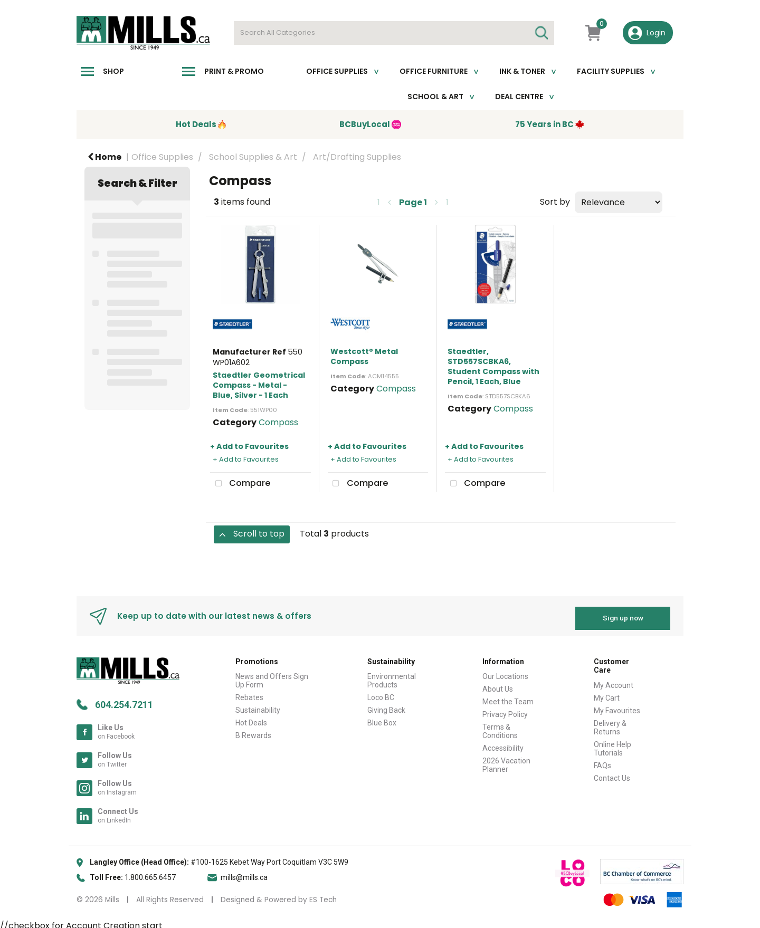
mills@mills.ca (244, 872)
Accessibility (503, 744)
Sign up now (623, 613)
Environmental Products (391, 676)
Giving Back (386, 706)
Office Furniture (434, 71)
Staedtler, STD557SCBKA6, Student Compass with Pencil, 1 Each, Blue (493, 366)
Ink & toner (522, 71)
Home (104, 157)
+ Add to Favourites (249, 446)
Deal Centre (519, 96)
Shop (113, 71)
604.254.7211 (124, 699)
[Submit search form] (541, 33)
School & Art (435, 96)
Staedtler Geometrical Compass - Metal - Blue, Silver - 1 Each (259, 385)
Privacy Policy (505, 710)
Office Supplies (337, 71)
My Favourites (617, 706)
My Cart (607, 694)
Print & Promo (234, 71)
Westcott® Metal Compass (364, 356)
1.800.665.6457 (150, 872)
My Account (613, 681)
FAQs (602, 761)
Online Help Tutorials (612, 744)
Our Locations (505, 672)
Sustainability (257, 706)
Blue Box (381, 718)
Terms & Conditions (500, 727)
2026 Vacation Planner (506, 760)
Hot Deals (251, 718)
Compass (278, 422)
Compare (240, 483)
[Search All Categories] (394, 33)
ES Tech (323, 895)
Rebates (249, 693)
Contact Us (612, 774)
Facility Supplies (610, 71)
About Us (497, 685)
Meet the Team (508, 697)
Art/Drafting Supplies (357, 157)
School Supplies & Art (253, 157)
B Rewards (253, 731)
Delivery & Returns (610, 723)
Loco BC (380, 693)
